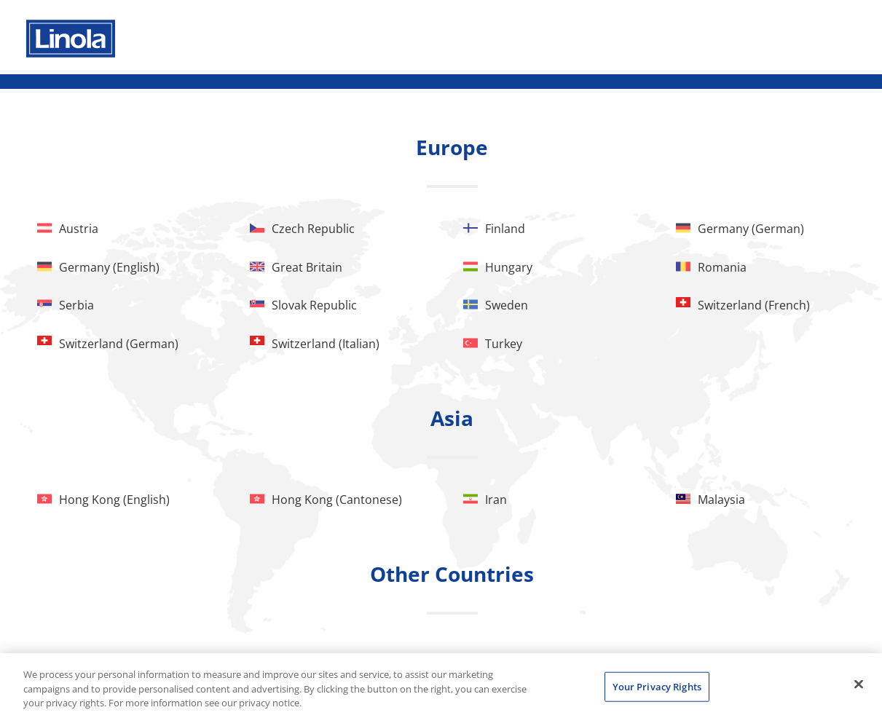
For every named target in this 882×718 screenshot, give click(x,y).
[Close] (859, 684)
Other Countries (452, 574)
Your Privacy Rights (657, 686)
